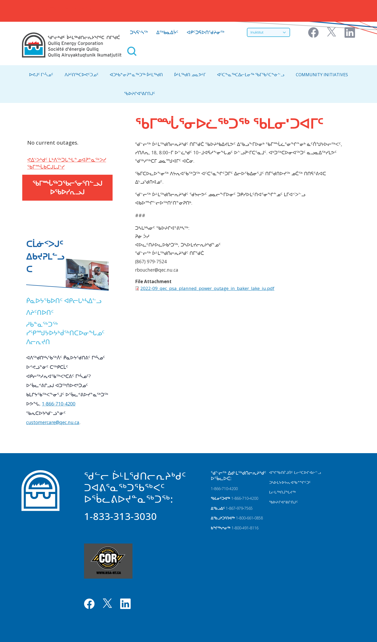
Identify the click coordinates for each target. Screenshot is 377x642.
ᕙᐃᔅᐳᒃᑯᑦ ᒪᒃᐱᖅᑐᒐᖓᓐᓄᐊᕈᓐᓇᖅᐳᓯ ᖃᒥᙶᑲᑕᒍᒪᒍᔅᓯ (66, 163)
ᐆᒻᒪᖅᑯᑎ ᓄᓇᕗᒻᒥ (190, 75)
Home (29, 8)
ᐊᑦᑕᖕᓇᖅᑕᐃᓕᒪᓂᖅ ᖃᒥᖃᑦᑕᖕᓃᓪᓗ (250, 75)
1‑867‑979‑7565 (239, 508)
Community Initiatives (322, 75)
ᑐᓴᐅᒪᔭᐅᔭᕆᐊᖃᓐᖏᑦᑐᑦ (290, 482)
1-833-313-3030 (120, 516)
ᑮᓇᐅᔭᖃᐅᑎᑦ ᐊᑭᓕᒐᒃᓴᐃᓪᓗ (63, 300)
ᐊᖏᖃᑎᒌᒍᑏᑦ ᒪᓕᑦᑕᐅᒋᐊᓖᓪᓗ (295, 472)
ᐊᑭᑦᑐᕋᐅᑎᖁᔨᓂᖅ (205, 32)
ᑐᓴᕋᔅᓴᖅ (139, 32)
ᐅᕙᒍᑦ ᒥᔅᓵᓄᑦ (41, 75)
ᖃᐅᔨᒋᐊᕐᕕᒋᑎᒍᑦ (139, 93)
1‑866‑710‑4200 (224, 488)
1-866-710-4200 (58, 403)
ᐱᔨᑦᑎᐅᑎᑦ (40, 312)
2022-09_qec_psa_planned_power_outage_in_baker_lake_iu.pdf (207, 288)
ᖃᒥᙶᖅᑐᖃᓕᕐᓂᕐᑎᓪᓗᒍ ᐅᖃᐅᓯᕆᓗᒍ (67, 187)
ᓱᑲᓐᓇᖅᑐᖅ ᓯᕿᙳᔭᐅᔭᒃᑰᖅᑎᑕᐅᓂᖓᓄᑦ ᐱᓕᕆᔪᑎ (65, 333)
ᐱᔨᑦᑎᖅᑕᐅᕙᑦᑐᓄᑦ (81, 75)
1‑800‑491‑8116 (244, 527)
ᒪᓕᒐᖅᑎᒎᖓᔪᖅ (282, 492)
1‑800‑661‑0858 (249, 517)
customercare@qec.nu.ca (52, 422)
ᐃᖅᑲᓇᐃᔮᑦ (167, 32)
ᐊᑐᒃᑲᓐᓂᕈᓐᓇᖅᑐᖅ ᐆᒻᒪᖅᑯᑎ (136, 75)
